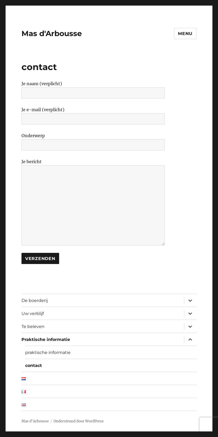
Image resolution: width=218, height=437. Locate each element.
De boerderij (34, 300)
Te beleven (33, 326)
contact (33, 365)
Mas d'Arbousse (51, 33)
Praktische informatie (45, 339)
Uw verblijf (32, 313)
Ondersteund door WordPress (79, 421)
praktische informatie (48, 352)
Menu (185, 33)
